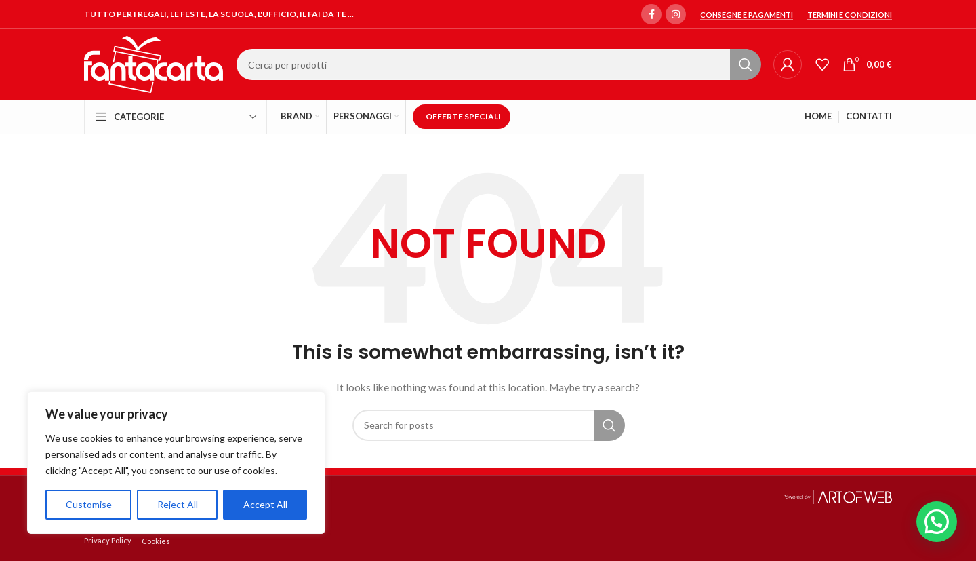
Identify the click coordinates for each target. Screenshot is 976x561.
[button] (936, 521)
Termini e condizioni (849, 14)
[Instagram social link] (676, 14)
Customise (89, 504)
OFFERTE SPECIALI (463, 116)
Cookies (156, 541)
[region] (176, 462)
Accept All (265, 504)
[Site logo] (153, 63)
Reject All (177, 504)
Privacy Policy (107, 540)
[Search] (498, 64)
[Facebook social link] (651, 14)
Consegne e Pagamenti (746, 14)
